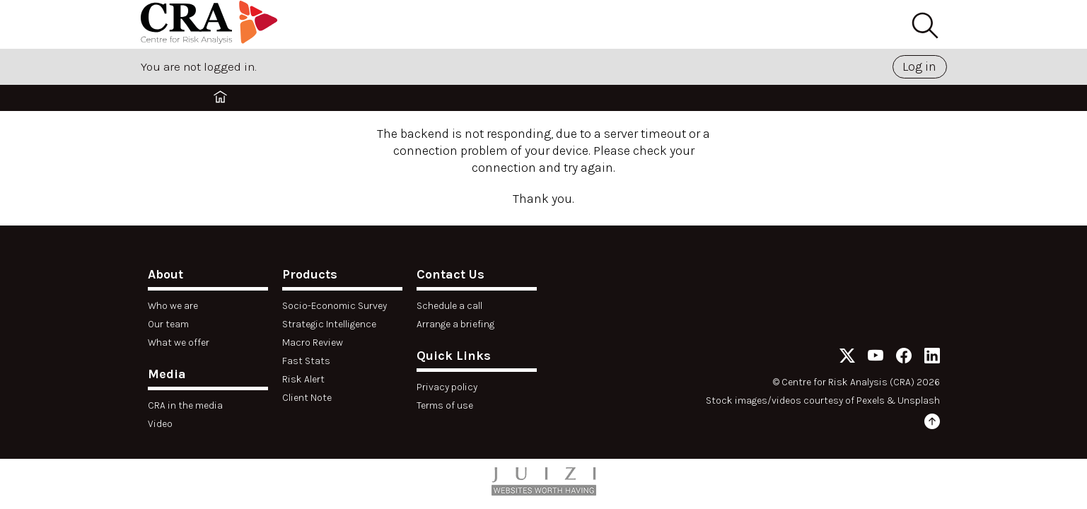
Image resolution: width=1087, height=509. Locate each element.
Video (160, 424)
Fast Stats (306, 361)
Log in (919, 66)
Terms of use (445, 405)
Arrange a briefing (455, 324)
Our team (168, 324)
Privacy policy (447, 387)
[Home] (211, 24)
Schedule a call (449, 306)
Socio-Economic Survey (334, 306)
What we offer (178, 343)
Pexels (870, 400)
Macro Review (312, 343)
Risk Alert (303, 379)
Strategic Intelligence (329, 324)
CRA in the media (185, 405)
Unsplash (918, 400)
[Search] (924, 26)
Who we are (173, 306)
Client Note (307, 398)
